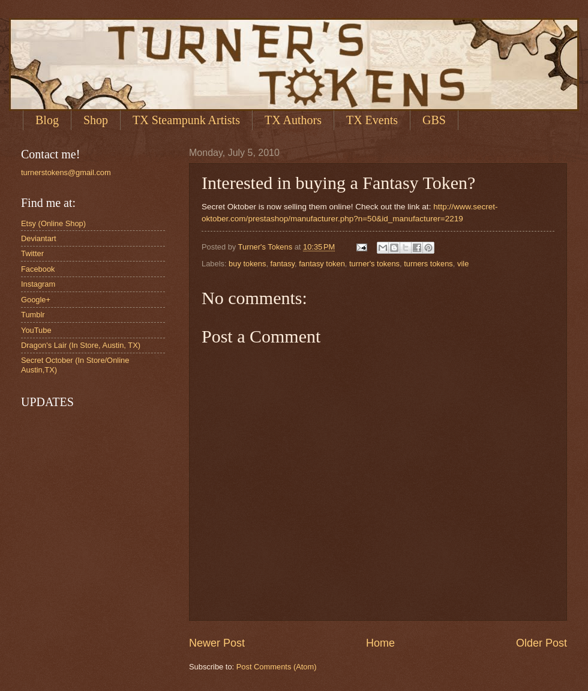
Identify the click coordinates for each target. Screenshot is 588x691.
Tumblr (33, 314)
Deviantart (38, 238)
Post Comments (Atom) (276, 666)
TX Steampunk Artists (186, 120)
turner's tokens (374, 263)
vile (463, 263)
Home (380, 643)
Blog (47, 120)
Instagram (38, 284)
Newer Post (217, 643)
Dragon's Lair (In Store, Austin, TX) (80, 345)
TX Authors (293, 120)
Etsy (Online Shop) (53, 223)
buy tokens (247, 263)
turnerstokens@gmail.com (66, 172)
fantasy (283, 263)
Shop (95, 120)
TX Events (372, 120)
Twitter (32, 253)
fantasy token (322, 263)
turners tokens (428, 263)
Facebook (38, 269)
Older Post (541, 643)
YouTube (36, 330)
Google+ (35, 299)
